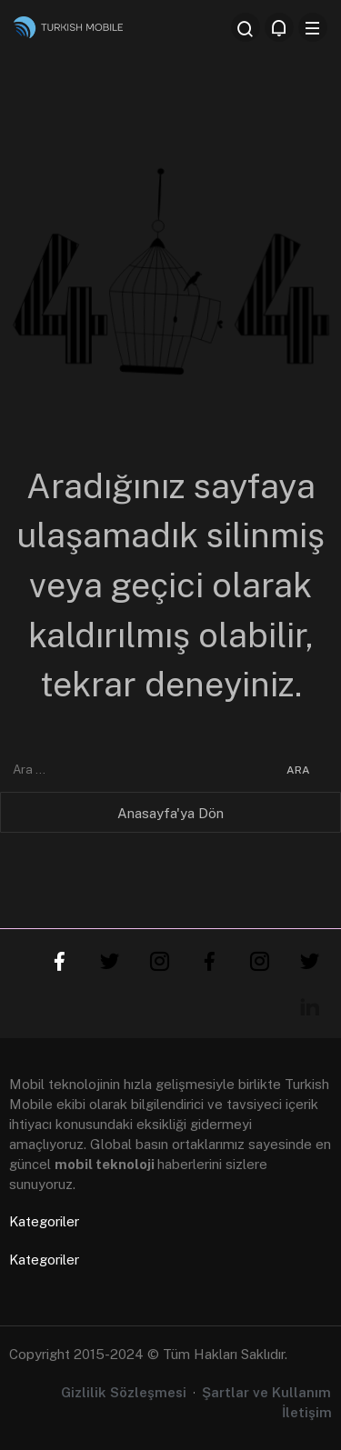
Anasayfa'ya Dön (170, 813)
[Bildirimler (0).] (279, 27)
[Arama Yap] (245, 27)
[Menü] (312, 27)
